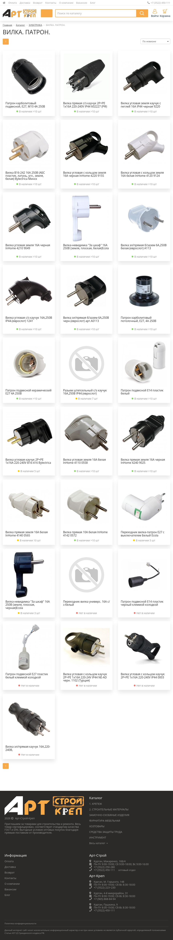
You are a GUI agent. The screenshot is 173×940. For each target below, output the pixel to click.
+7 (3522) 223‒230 (105, 887)
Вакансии (81, 2)
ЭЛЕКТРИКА (35, 25)
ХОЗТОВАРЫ (97, 826)
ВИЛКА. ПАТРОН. (55, 25)
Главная (7, 25)
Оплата (12, 2)
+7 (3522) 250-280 (104, 867)
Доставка (25, 2)
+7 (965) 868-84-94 (105, 899)
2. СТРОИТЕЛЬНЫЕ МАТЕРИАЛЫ (109, 809)
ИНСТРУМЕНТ (97, 837)
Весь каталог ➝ (98, 843)
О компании (66, 2)
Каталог (20, 25)
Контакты (50, 2)
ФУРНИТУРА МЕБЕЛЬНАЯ (104, 820)
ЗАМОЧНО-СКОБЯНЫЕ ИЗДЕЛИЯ (109, 815)
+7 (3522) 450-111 (158, 2)
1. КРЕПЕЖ (95, 803)
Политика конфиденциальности (20, 923)
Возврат (37, 2)
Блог (92, 2)
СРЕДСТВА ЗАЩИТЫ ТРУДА (105, 832)
